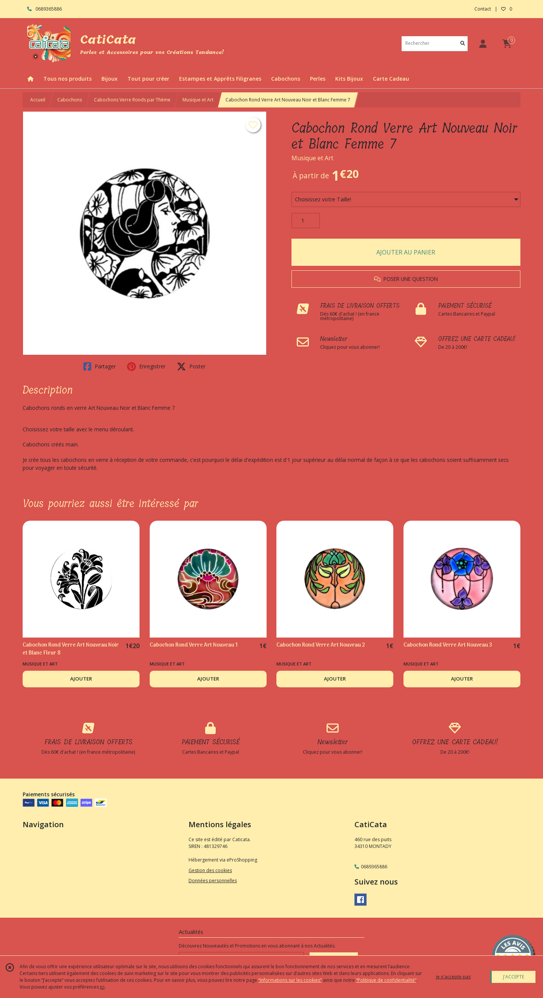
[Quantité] (305, 220)
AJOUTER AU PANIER (405, 252)
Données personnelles (213, 880)
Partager (99, 366)
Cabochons (69, 100)
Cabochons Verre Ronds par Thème (132, 100)
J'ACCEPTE (513, 976)
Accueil (37, 100)
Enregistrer (146, 366)
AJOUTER (81, 678)
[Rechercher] (463, 43)
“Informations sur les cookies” (290, 980)
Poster (191, 366)
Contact (482, 9)
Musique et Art (198, 100)
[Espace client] (483, 43)
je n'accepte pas (453, 976)
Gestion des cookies (210, 870)
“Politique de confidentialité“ (386, 980)
